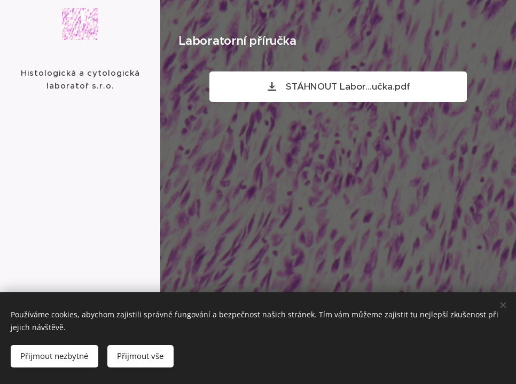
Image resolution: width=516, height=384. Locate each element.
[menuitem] (80, 175)
